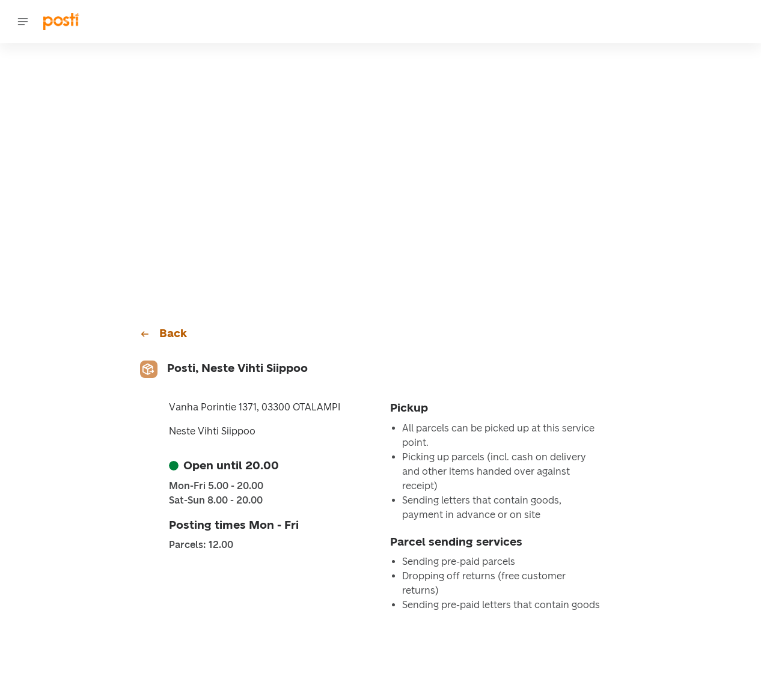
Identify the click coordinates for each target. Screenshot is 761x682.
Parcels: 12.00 (201, 545)
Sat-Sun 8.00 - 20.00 (216, 500)
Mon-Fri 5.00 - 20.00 (216, 486)
